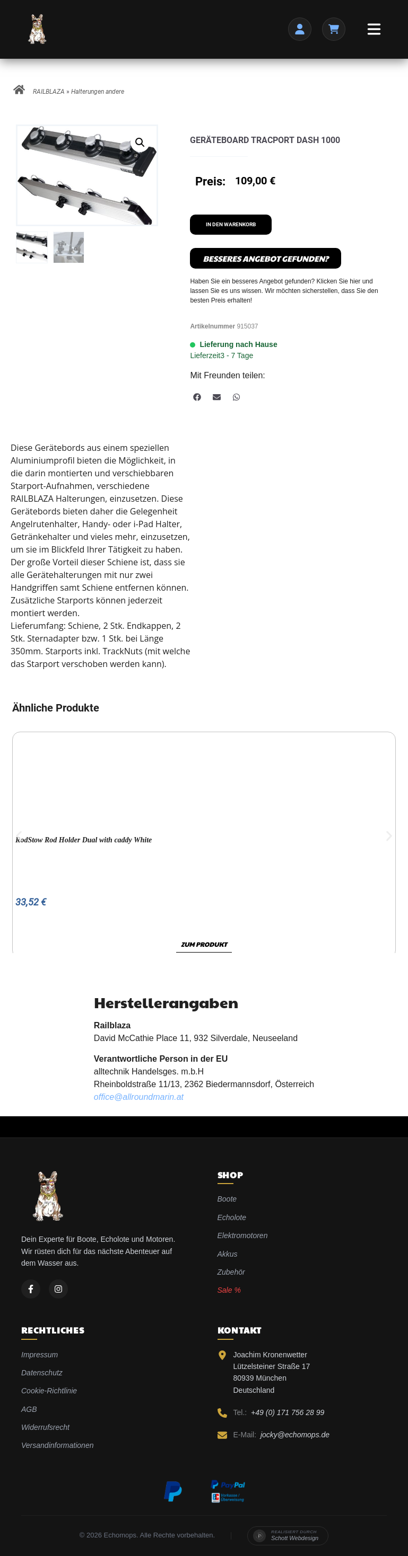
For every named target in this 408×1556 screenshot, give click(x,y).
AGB (29, 1409)
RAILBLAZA (49, 91)
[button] (140, 142)
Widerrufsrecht (45, 1427)
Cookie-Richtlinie (49, 1390)
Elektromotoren (243, 1235)
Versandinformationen (57, 1445)
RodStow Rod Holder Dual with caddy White (83, 840)
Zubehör (231, 1272)
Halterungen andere (97, 91)
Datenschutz (42, 1372)
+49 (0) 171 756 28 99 (287, 1412)
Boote (227, 1199)
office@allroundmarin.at (139, 1096)
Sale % (229, 1290)
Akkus (228, 1254)
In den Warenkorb (231, 224)
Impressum (39, 1354)
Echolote (232, 1217)
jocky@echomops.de (295, 1434)
